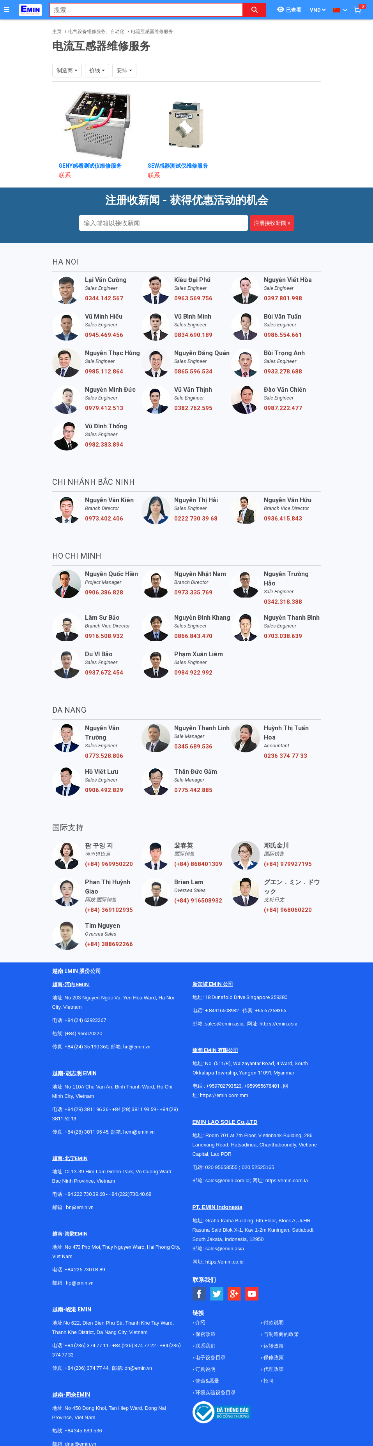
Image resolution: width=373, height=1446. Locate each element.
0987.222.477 (283, 408)
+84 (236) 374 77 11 (86, 1345)
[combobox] (142, 10)
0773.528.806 (104, 755)
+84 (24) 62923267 (85, 1020)
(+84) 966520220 (83, 1033)
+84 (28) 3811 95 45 (86, 1132)
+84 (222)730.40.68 (130, 1194)
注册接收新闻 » (272, 223)
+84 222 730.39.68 (85, 1194)
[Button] (6, 9)
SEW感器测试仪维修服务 (178, 166)
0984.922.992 (193, 672)
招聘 (268, 1381)
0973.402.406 (104, 518)
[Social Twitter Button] (217, 1294)
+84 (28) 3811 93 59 (134, 1109)
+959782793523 (224, 1086)
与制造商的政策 (280, 1334)
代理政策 (273, 1369)
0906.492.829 (104, 790)
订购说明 (205, 1369)
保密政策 (205, 1334)
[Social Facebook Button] (199, 1294)
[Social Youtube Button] (252, 1294)
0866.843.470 (193, 636)
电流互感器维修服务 (152, 31)
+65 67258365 (270, 1010)
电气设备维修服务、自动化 (96, 31)
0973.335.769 (193, 592)
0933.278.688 (283, 371)
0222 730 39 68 (195, 518)
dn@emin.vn (138, 1368)
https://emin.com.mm (224, 1095)
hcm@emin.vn (139, 1132)
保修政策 (273, 1357)
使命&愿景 (206, 1381)
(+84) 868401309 (198, 864)
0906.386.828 (104, 592)
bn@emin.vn (80, 1207)
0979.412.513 (104, 408)
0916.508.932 (104, 636)
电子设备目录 (210, 1357)
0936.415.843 (283, 518)
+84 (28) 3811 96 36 (86, 1109)
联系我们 (205, 1346)
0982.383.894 (104, 444)
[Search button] (254, 10)
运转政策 (273, 1346)
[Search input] (142, 10)
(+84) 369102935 (109, 909)
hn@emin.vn (136, 1047)
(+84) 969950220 (109, 864)
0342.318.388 (283, 601)
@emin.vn (83, 1283)
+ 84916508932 (222, 1010)
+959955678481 (262, 1086)
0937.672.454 (104, 672)
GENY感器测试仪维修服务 (90, 166)
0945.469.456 (104, 334)
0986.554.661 (283, 334)
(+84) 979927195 (288, 864)
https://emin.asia (278, 1024)
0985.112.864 (104, 371)
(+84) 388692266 (109, 944)
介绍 (199, 1322)
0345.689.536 (193, 746)
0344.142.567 (104, 298)
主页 (57, 31)
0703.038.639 (283, 636)
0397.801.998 (283, 298)
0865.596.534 (193, 371)
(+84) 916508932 (198, 900)
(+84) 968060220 (288, 909)
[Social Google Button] (234, 1294)
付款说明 (273, 1322)
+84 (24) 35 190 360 (86, 1047)
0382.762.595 (193, 408)
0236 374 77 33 (285, 755)
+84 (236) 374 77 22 (134, 1345)
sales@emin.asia (224, 1024)
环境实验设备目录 (215, 1392)
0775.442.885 (193, 790)
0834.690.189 (193, 334)
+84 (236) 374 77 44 (86, 1368)
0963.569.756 (193, 298)
